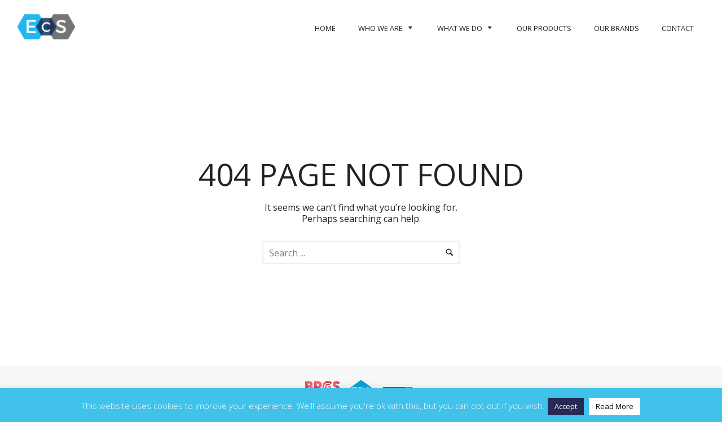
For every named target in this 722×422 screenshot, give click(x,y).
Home (325, 28)
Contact (678, 28)
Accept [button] (565, 406)
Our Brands (616, 28)
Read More (614, 406)
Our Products (544, 28)
